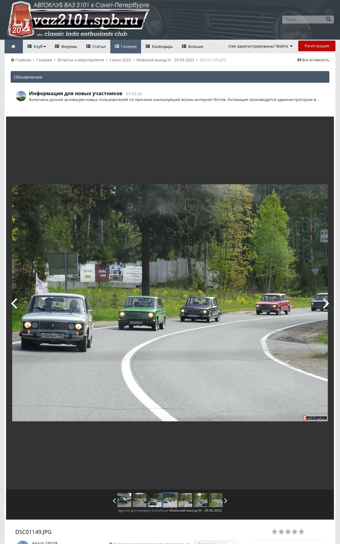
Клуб (39, 46)
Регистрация (317, 46)
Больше (195, 46)
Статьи (98, 46)
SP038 (51, 529)
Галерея (128, 46)
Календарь (162, 46)
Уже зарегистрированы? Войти (260, 46)
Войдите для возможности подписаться (151, 530)
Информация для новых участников (75, 93)
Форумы (68, 46)
